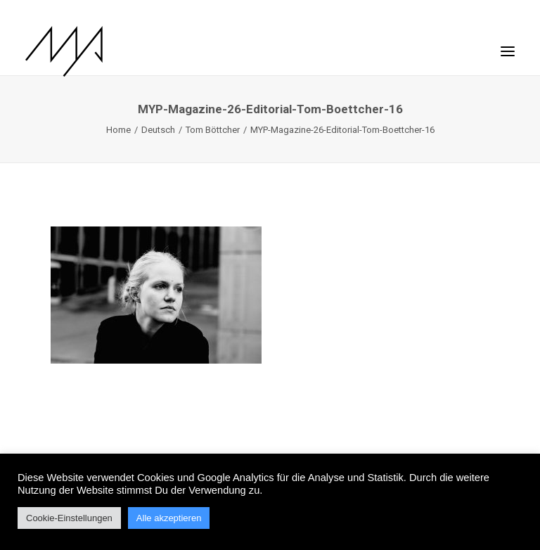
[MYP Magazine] (64, 51)
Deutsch (158, 129)
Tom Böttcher (213, 129)
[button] (507, 44)
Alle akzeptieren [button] (169, 518)
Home (118, 129)
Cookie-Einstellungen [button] (69, 518)
